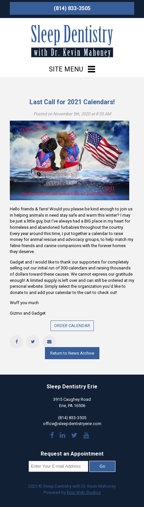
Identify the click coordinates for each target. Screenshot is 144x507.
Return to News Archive (72, 353)
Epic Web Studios (84, 492)
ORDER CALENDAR (72, 325)
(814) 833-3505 (72, 8)
